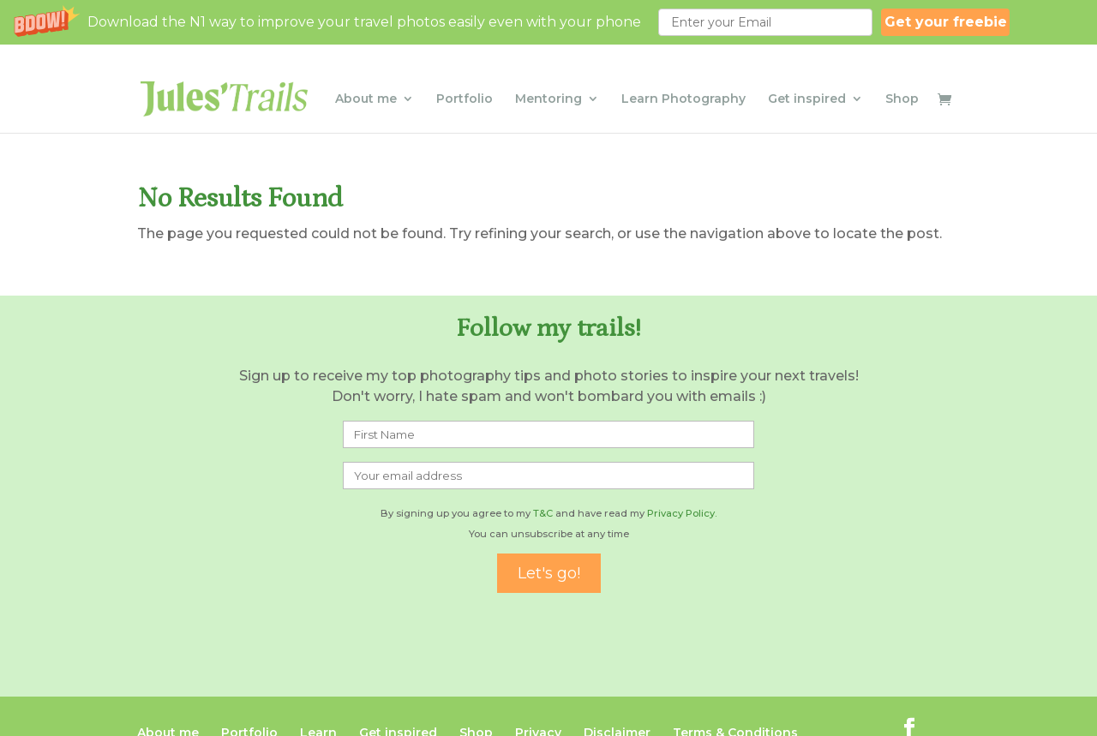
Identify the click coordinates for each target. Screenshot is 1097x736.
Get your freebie (945, 22)
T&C (543, 513)
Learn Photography (683, 80)
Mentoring (548, 80)
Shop (902, 80)
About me (366, 80)
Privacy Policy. (681, 513)
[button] (548, 22)
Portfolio (464, 80)
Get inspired (807, 80)
